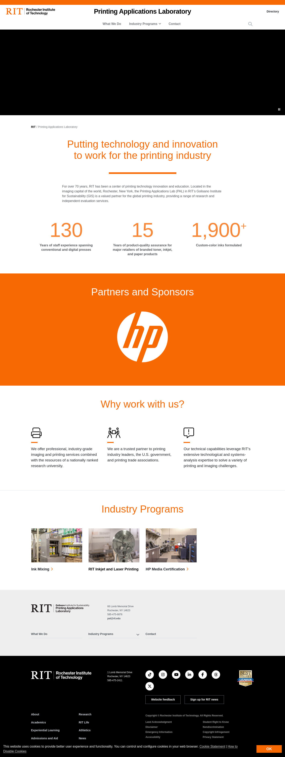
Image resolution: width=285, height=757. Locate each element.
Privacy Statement (213, 737)
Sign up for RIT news (204, 699)
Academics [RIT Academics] (38, 722)
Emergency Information (158, 732)
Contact (175, 24)
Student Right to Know (216, 722)
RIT (33, 126)
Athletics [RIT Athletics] (85, 730)
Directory (273, 11)
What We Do (112, 24)
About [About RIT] (35, 714)
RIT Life (84, 722)
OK (269, 749)
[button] (250, 24)
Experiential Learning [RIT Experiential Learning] (45, 730)
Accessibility (152, 737)
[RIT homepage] (30, 11)
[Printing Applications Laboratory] (60, 608)
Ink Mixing (40, 569)
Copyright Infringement (216, 732)
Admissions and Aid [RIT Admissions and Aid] (44, 738)
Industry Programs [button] (143, 24)
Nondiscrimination (213, 727)
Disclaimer (151, 727)
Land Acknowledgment (158, 722)
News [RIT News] (82, 738)
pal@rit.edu (114, 618)
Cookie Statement (212, 746)
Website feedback (163, 699)
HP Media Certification (165, 569)
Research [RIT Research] (85, 714)
